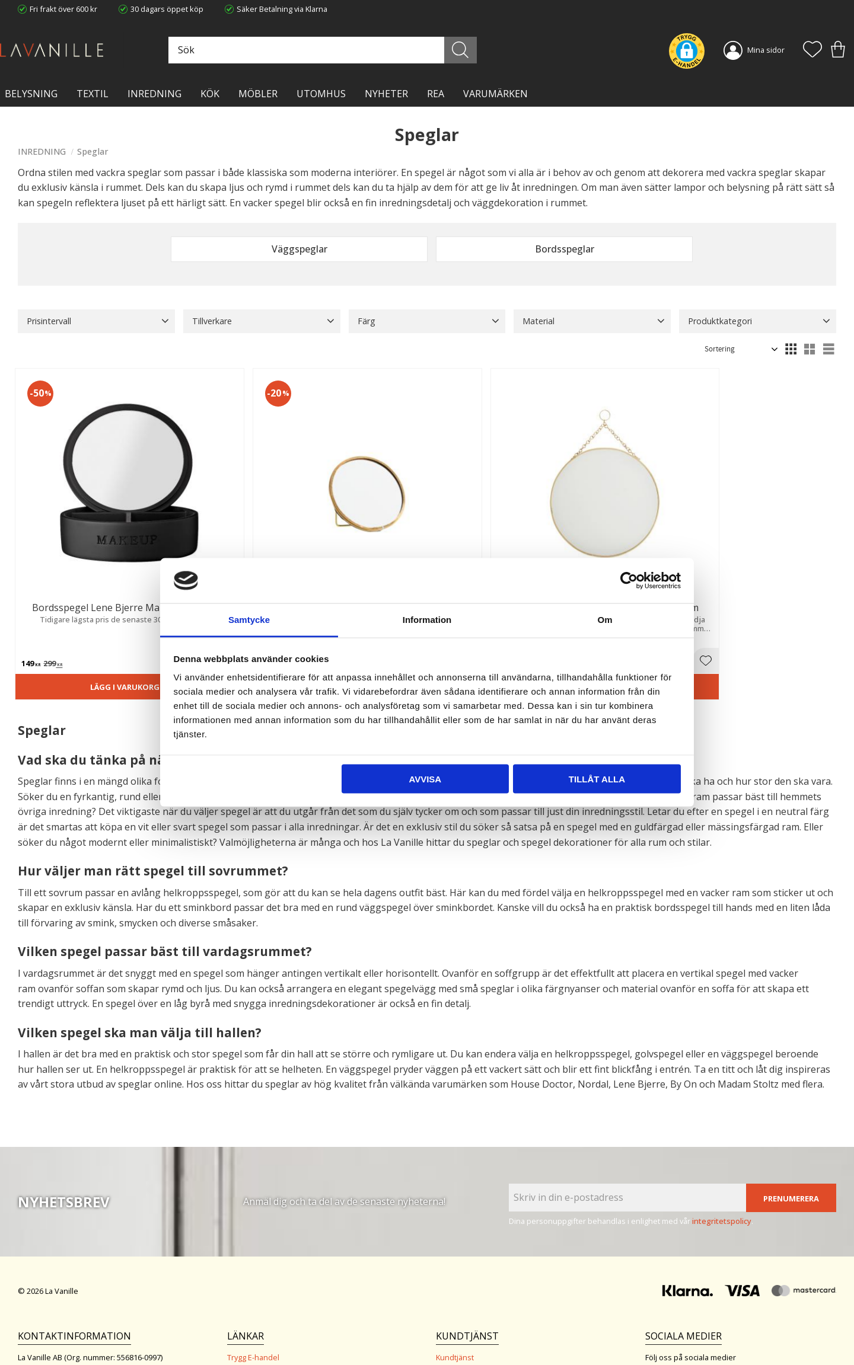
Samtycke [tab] (249, 620)
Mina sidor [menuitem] (766, 49)
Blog (235, 1320)
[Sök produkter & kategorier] (354, 50)
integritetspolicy (721, 1135)
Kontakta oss (250, 1308)
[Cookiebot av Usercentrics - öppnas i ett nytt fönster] (629, 580)
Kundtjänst (455, 1272)
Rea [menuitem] (435, 93)
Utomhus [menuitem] (321, 93)
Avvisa (425, 778)
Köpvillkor (453, 1283)
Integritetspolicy (255, 1296)
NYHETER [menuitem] (386, 93)
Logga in (450, 1327)
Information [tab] (427, 620)
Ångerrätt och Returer (266, 1283)
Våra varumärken (257, 1332)
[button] (812, 50)
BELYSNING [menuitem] (31, 93)
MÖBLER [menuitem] (258, 93)
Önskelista (455, 1340)
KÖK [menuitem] (209, 93)
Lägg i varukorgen (81, 599)
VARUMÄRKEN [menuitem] (495, 93)
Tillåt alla (597, 778)
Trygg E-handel (253, 1272)
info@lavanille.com (77, 1317)
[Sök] (479, 50)
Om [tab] (604, 620)
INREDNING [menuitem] (154, 93)
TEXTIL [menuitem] (93, 93)
